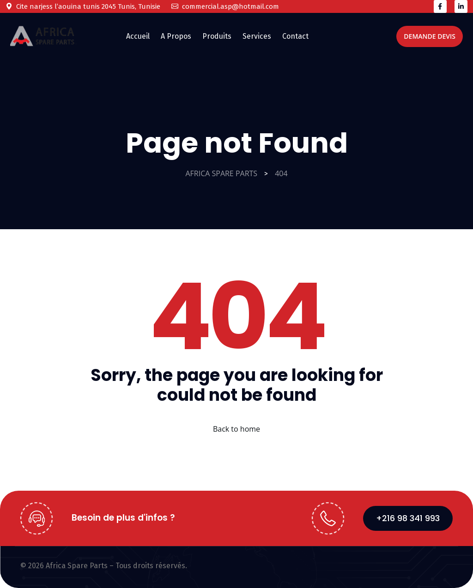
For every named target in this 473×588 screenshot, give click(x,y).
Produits (216, 36)
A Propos (176, 36)
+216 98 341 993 (408, 518)
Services (257, 36)
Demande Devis (429, 36)
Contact (295, 36)
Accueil (138, 36)
